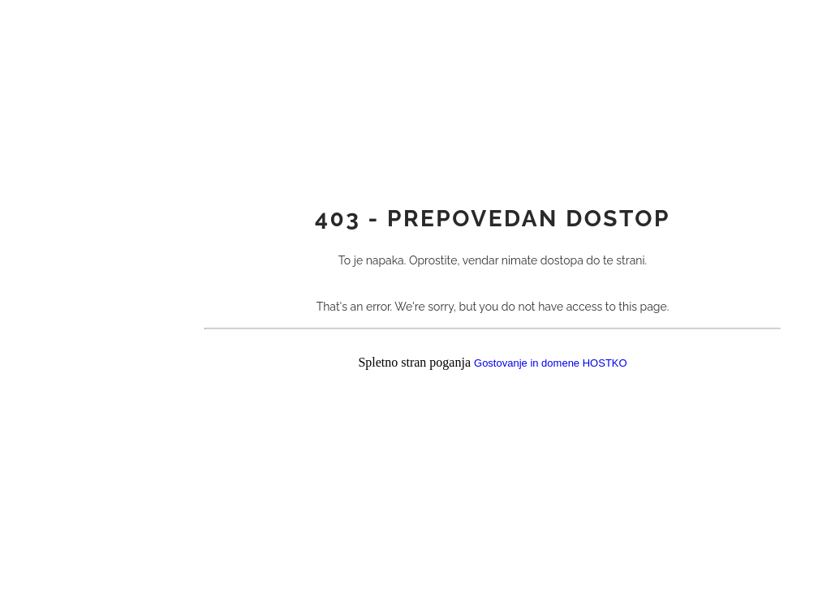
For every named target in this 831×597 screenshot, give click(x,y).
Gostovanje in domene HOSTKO (550, 364)
